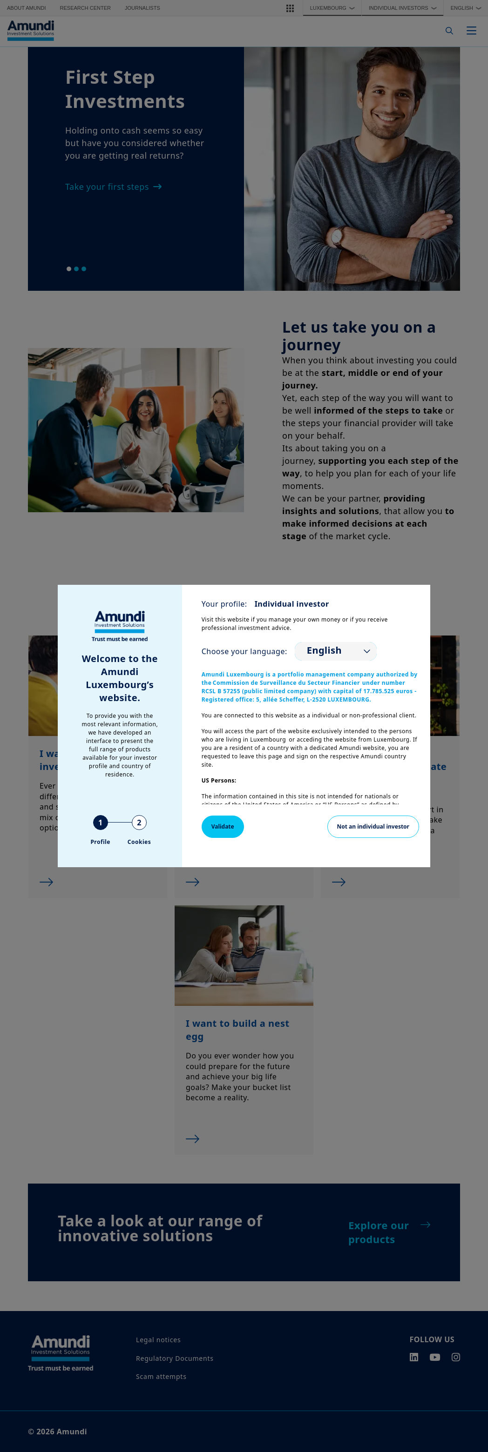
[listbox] (336, 651)
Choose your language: (244, 651)
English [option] (324, 650)
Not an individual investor (373, 826)
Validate (222, 826)
